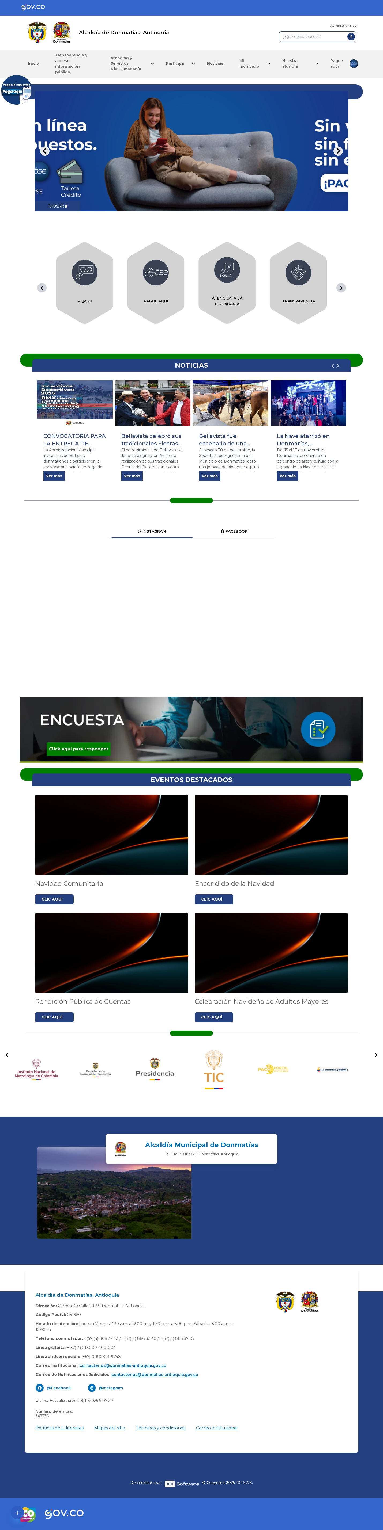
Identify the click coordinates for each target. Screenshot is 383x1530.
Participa (175, 63)
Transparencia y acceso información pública (71, 63)
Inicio (33, 63)
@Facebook (59, 1388)
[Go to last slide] (45, 151)
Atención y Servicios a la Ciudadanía (126, 63)
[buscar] (351, 36)
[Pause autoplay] (57, 206)
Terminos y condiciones (160, 1427)
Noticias (215, 63)
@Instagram (111, 1388)
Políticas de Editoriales (60, 1427)
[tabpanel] (191, 151)
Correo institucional (217, 1427)
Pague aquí (344, 63)
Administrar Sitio (343, 26)
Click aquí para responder (78, 748)
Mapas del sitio (109, 1427)
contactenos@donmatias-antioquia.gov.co (123, 1365)
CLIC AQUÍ (52, 899)
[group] (84, 283)
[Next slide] (338, 151)
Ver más (54, 476)
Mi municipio (249, 63)
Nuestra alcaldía (290, 63)
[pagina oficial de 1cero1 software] (182, 1484)
